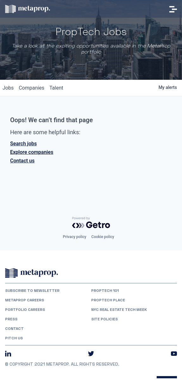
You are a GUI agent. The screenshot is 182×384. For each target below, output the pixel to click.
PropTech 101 (105, 290)
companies (31, 88)
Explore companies (31, 152)
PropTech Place (108, 300)
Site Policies (104, 319)
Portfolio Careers (25, 309)
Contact (14, 328)
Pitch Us (14, 338)
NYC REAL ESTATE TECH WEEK (119, 309)
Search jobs (23, 144)
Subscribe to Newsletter (32, 290)
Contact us (22, 161)
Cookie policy (102, 237)
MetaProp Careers (24, 300)
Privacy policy (74, 237)
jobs (8, 88)
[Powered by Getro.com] (91, 222)
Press (11, 319)
